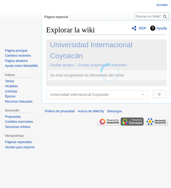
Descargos (114, 111)
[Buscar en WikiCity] (152, 16)
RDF (142, 28)
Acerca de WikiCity (91, 111)
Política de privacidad (60, 111)
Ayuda (162, 28)
